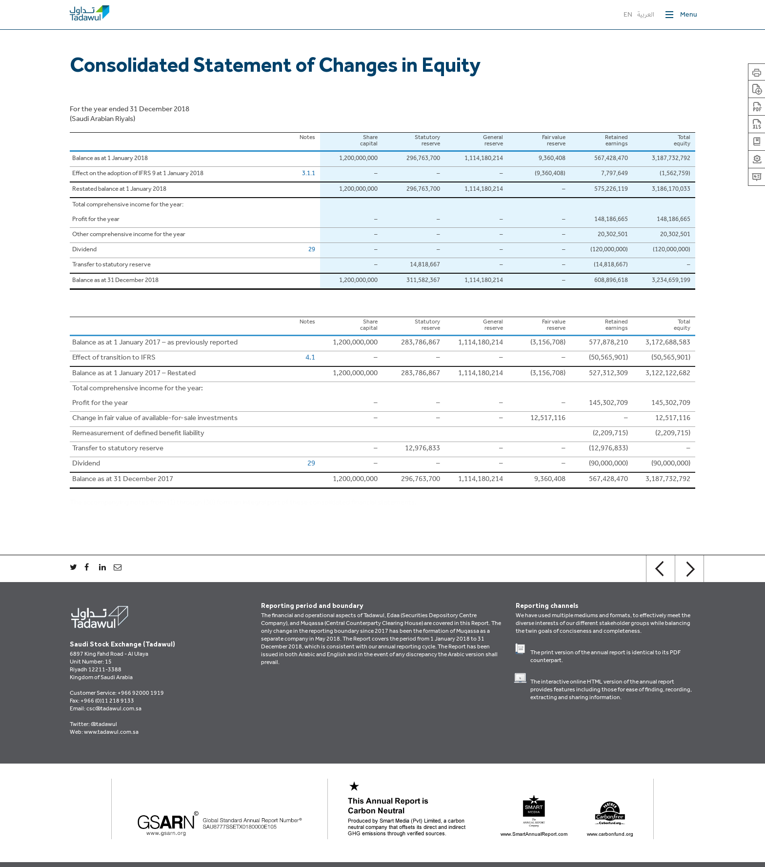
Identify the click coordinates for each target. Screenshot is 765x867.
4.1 (310, 358)
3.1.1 (308, 174)
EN (628, 15)
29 (311, 250)
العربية (645, 15)
